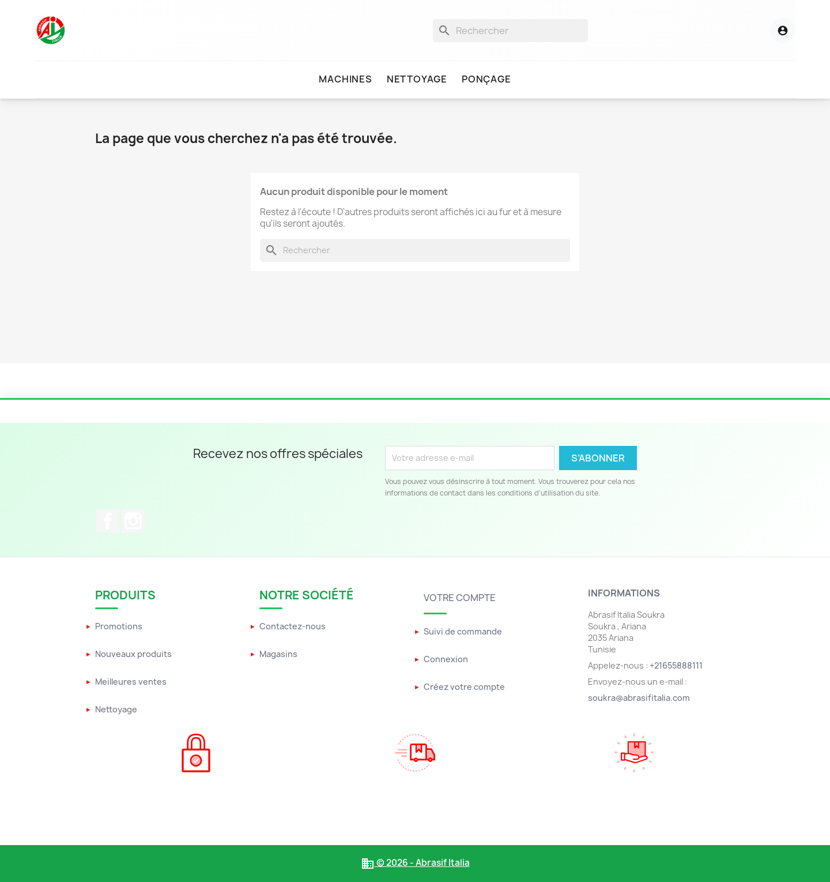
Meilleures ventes (131, 681)
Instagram (133, 520)
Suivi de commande (463, 631)
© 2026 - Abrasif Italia (415, 863)
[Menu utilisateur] (770, 30)
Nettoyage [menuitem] (417, 79)
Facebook (107, 520)
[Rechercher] (510, 30)
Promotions (118, 626)
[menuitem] (345, 79)
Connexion (446, 659)
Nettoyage (116, 709)
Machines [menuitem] (345, 79)
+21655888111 (676, 665)
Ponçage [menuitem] (486, 79)
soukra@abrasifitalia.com (639, 697)
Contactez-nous (292, 626)
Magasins (278, 653)
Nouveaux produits (133, 653)
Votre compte (460, 597)
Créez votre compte (464, 686)
